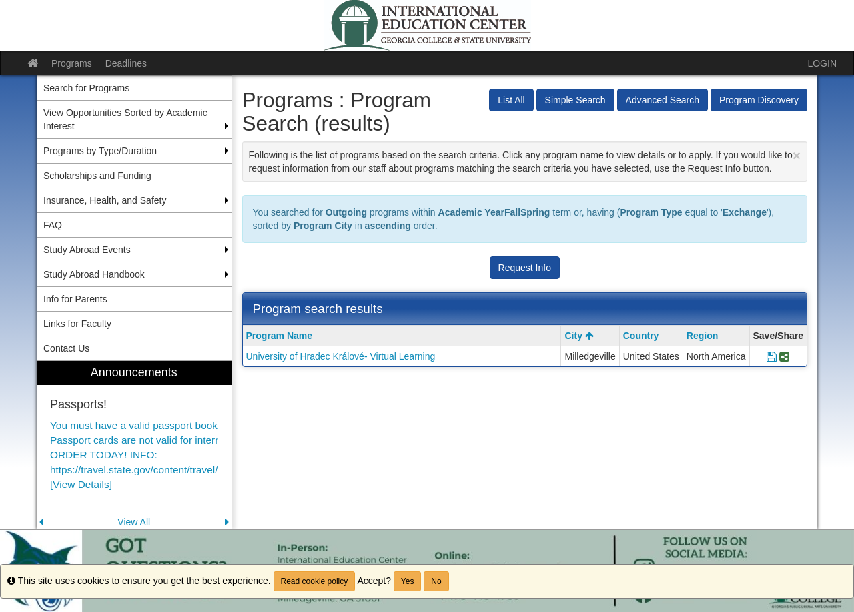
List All (511, 100)
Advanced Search (663, 100)
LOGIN (822, 63)
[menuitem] (134, 445)
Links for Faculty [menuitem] (77, 323)
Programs (71, 63)
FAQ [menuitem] (52, 225)
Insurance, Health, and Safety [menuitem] (104, 200)
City (578, 335)
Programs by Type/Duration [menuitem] (100, 150)
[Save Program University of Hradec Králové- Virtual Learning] (772, 356)
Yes (407, 581)
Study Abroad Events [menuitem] (87, 249)
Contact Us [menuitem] (66, 348)
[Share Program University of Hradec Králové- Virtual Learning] (784, 356)
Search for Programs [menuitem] (86, 88)
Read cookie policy (314, 581)
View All (133, 522)
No (436, 581)
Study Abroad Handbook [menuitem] (94, 274)
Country (641, 335)
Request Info (524, 267)
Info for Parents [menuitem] (75, 299)
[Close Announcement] (797, 155)
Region (702, 335)
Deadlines (126, 63)
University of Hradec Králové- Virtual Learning (341, 356)
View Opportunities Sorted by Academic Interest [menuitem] (125, 119)
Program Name (279, 335)
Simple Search (575, 100)
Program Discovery (759, 100)
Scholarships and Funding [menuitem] (97, 175)
